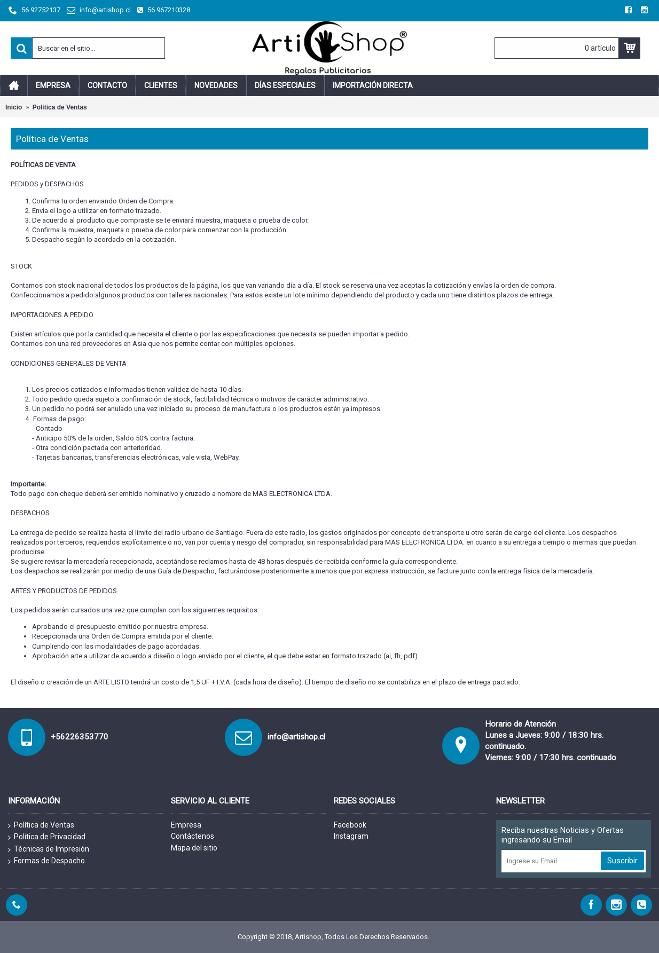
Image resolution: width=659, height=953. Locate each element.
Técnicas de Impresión (48, 849)
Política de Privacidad (46, 837)
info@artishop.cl (296, 737)
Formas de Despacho (46, 861)
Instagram (351, 836)
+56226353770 (79, 737)
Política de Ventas (41, 825)
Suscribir (622, 860)
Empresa (186, 825)
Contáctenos (192, 836)
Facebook (350, 825)
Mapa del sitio (194, 848)
